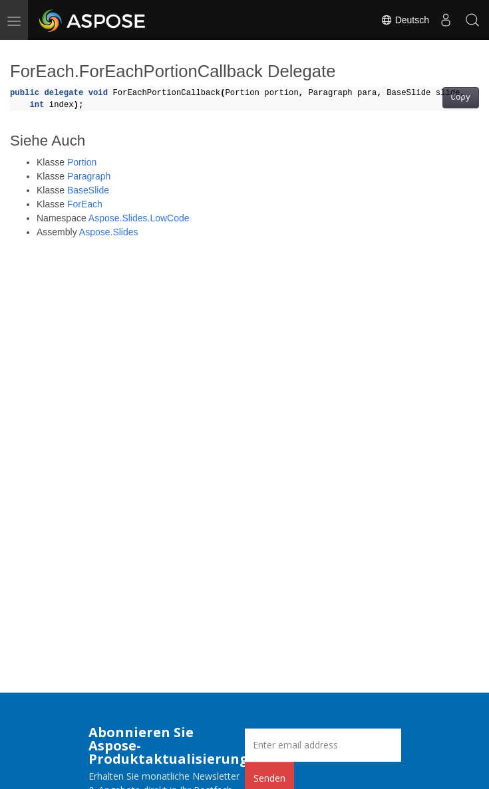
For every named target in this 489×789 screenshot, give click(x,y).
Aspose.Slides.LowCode (139, 218)
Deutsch (405, 20)
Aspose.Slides (108, 232)
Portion (81, 162)
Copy (460, 97)
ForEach (84, 204)
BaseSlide (88, 190)
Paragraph (88, 176)
